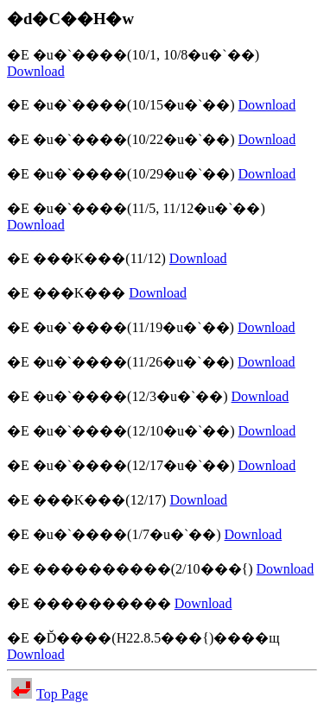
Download (36, 71)
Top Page (49, 694)
